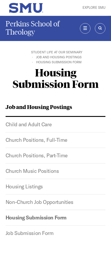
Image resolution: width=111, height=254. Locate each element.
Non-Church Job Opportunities (39, 202)
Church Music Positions (32, 171)
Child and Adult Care (28, 124)
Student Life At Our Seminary (56, 52)
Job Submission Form (30, 233)
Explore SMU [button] (94, 8)
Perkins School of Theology (33, 28)
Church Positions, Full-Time (36, 140)
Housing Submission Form (36, 217)
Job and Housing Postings (59, 57)
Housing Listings (24, 186)
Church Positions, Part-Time (37, 155)
